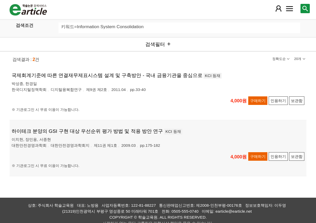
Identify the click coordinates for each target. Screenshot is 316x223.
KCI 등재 (212, 75)
